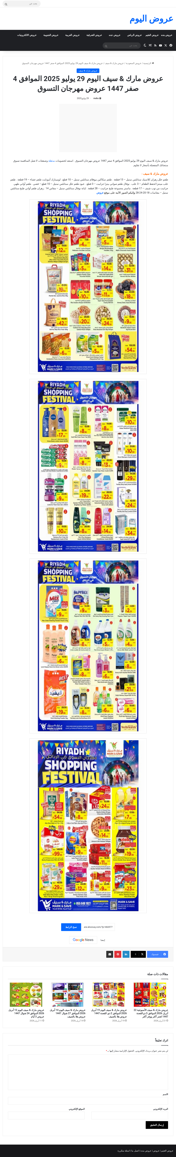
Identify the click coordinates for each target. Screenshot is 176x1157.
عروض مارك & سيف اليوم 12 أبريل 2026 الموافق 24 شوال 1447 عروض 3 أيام (26, 1013)
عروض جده (114, 35)
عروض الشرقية (94, 35)
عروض (100, 192)
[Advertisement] (88, 128)
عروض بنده (166, 35)
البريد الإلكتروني (160, 1109)
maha (96, 98)
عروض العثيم (152, 35)
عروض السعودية (133, 63)
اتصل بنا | (135, 1150)
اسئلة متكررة (124, 1150)
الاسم (165, 1094)
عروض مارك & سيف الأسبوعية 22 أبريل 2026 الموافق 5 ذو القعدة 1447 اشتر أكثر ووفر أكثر (151, 1013)
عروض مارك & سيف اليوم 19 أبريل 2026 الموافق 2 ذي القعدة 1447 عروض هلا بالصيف (109, 1013)
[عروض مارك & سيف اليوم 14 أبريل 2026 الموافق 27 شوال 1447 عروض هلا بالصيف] (67, 995)
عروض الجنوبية (50, 35)
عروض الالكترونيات (26, 35)
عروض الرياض (134, 35)
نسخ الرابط (71, 927)
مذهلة (51, 160)
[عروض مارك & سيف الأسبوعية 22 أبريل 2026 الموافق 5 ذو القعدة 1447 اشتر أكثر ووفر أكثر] (150, 995)
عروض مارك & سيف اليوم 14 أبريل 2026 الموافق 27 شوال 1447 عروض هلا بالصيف (67, 1013)
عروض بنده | (146, 1150)
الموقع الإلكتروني (77, 1109)
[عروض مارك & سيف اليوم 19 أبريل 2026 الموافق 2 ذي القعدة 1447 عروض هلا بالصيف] (109, 995)
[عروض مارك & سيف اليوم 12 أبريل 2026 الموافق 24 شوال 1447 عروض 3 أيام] (26, 995)
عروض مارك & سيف (114, 63)
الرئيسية (148, 63)
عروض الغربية (72, 35)
